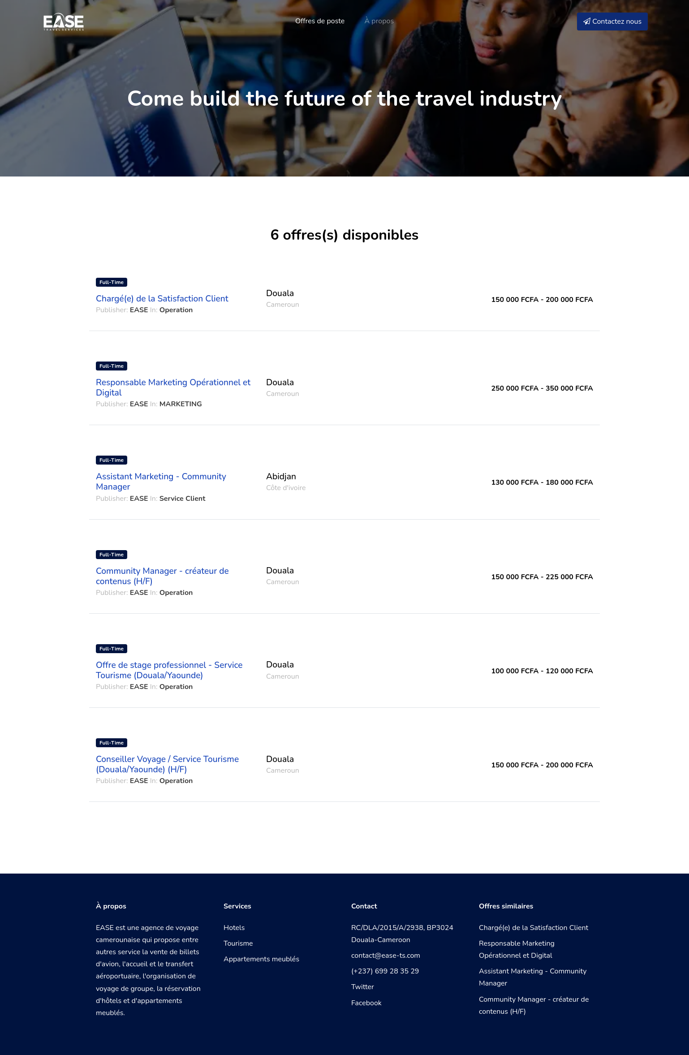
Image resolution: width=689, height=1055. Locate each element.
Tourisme (238, 943)
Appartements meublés (261, 959)
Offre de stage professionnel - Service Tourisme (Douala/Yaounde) (169, 670)
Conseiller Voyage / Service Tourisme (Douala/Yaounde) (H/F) (167, 764)
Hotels (234, 928)
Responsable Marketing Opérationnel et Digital (173, 388)
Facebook (366, 1003)
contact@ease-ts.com (385, 955)
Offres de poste (319, 21)
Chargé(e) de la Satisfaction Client (162, 299)
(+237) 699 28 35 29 (385, 971)
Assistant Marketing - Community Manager (161, 482)
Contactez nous (612, 21)
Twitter (362, 987)
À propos (379, 21)
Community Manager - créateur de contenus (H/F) (162, 576)
